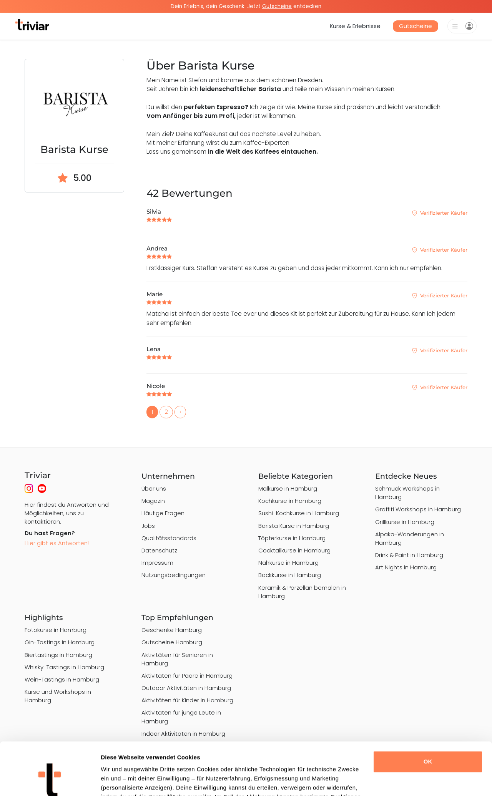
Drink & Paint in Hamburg (409, 555)
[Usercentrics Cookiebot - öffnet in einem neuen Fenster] (49, 781)
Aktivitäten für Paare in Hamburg (187, 676)
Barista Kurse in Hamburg (293, 526)
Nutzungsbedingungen (173, 575)
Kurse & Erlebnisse (355, 26)
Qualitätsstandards (168, 538)
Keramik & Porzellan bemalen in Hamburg (302, 592)
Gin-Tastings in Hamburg (60, 642)
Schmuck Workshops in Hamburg (407, 492)
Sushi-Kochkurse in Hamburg (298, 513)
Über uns (153, 488)
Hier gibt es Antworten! (57, 543)
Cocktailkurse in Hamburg (294, 550)
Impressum (157, 563)
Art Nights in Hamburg (406, 567)
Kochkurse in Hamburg (289, 501)
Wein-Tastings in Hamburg (62, 679)
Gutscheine (415, 26)
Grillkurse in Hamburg (404, 522)
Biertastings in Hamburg (58, 655)
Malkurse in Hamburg (287, 488)
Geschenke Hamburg (171, 630)
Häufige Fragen (162, 513)
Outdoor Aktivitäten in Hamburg (186, 688)
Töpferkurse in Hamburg (292, 538)
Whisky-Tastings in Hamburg (64, 667)
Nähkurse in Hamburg (288, 563)
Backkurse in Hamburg (289, 575)
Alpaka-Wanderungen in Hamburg (409, 538)
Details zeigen (120, 781)
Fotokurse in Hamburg (55, 630)
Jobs (148, 526)
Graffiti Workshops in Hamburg (418, 509)
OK (428, 715)
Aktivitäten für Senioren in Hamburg (177, 659)
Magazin (153, 501)
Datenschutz (159, 550)
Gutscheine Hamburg (171, 642)
